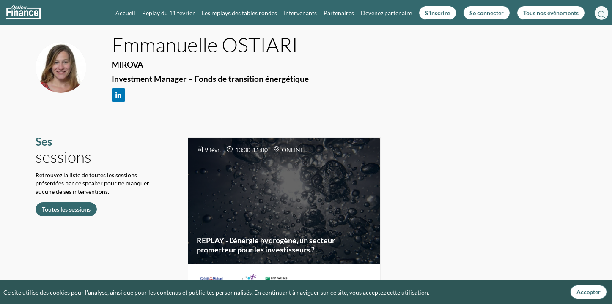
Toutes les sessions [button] (66, 208)
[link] (125, 12)
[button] (437, 13)
